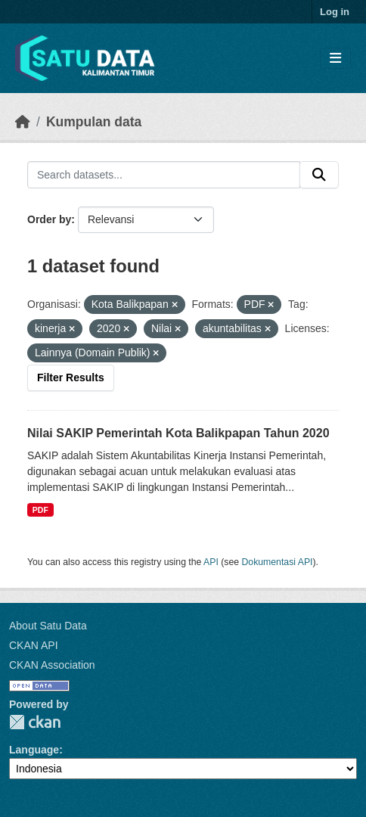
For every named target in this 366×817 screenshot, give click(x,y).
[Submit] (319, 174)
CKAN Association (52, 665)
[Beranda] (22, 121)
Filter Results (70, 377)
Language (34, 750)
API (211, 562)
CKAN (34, 722)
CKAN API (33, 645)
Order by (49, 219)
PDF (40, 509)
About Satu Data (48, 626)
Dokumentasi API (277, 562)
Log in (334, 11)
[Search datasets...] (163, 174)
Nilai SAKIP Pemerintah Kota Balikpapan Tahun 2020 (178, 433)
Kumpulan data (93, 121)
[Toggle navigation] (335, 59)
